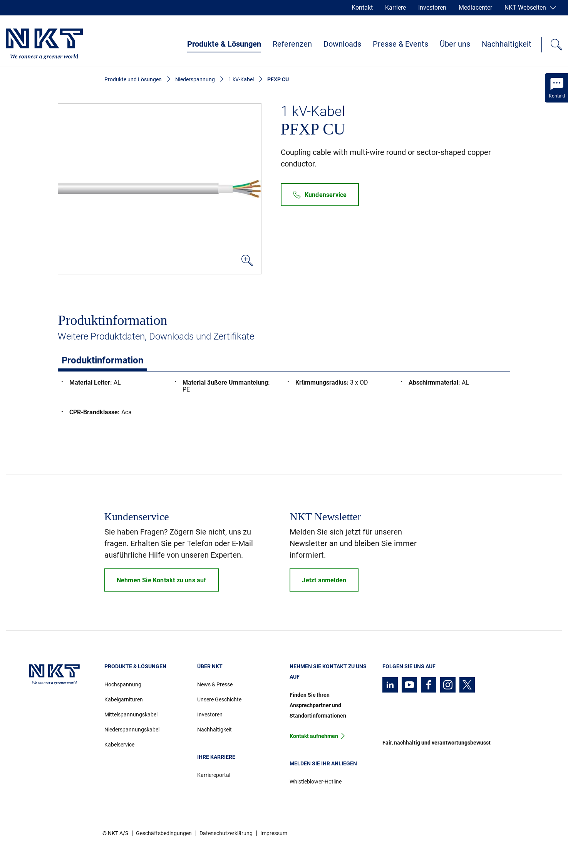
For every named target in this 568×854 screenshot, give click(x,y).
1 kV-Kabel (241, 79)
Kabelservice (119, 744)
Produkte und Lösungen (133, 79)
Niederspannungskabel (131, 729)
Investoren (432, 7)
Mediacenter (475, 7)
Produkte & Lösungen (224, 44)
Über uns (455, 44)
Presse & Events (400, 44)
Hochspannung (122, 684)
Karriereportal (213, 775)
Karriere (395, 7)
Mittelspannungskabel (130, 714)
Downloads (342, 44)
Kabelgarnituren (123, 699)
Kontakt (362, 7)
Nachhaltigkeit (506, 44)
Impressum (273, 833)
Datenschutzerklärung (226, 833)
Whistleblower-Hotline (316, 781)
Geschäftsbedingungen (164, 833)
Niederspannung (195, 79)
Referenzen (292, 44)
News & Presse (215, 684)
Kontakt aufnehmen (314, 736)
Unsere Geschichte (219, 699)
